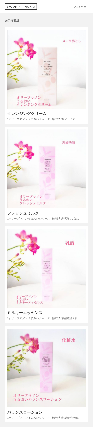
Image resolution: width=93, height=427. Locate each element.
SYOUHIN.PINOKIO (21, 6)
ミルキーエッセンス (25, 312)
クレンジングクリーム (27, 113)
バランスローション (25, 412)
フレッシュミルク (23, 213)
